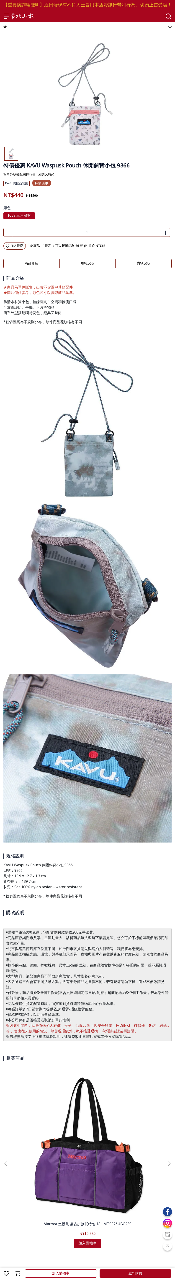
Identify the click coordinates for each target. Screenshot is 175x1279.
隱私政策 (39, 1204)
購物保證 (9, 1204)
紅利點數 (31, 1222)
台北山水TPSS (32, 1262)
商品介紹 (31, 263)
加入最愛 (14, 246)
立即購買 (135, 1273)
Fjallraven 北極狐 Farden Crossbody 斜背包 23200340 (140, 1120)
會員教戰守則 (13, 1222)
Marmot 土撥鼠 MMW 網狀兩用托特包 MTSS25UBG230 (87, 1120)
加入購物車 (60, 1273)
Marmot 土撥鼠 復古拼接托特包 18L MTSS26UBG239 (34, 1120)
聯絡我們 (55, 1204)
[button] (169, 1110)
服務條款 (24, 1204)
